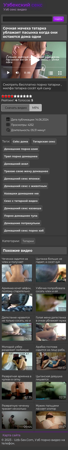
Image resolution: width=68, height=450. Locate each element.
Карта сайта (11, 435)
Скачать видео (21, 108)
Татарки (28, 241)
